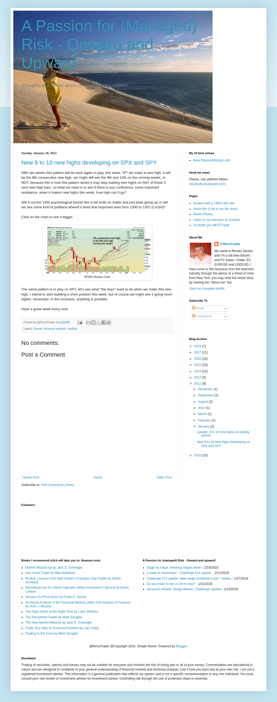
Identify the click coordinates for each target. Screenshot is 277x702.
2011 (198, 383)
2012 (198, 377)
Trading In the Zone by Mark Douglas (51, 633)
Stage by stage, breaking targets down (174, 567)
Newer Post (31, 477)
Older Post (164, 477)
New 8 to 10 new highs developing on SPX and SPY (89, 162)
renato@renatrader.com (207, 184)
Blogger (181, 646)
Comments (201, 316)
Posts (198, 308)
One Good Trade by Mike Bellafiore (50, 573)
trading (72, 328)
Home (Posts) (203, 214)
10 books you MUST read (211, 225)
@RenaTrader (230, 244)
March (203, 414)
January (204, 426)
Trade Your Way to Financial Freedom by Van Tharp (62, 628)
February (204, 420)
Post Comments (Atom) (57, 485)
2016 (198, 359)
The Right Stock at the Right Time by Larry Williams (61, 611)
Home (98, 477)
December (206, 389)
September (206, 395)
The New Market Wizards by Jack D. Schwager (58, 622)
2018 (198, 346)
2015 (198, 365)
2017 (198, 352)
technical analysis (55, 328)
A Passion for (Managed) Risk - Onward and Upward (109, 44)
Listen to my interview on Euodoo (216, 220)
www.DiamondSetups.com (211, 160)
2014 (198, 371)
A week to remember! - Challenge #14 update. (179, 573)
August (203, 402)
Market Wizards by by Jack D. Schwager (54, 567)
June (202, 408)
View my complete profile (207, 288)
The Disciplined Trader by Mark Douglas (53, 617)
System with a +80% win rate (213, 203)
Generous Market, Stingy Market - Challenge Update (184, 589)
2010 (198, 455)
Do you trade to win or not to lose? (171, 584)
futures (38, 328)
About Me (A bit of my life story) (215, 209)
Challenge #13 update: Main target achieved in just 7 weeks (189, 578)
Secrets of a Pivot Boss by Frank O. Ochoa (55, 597)
